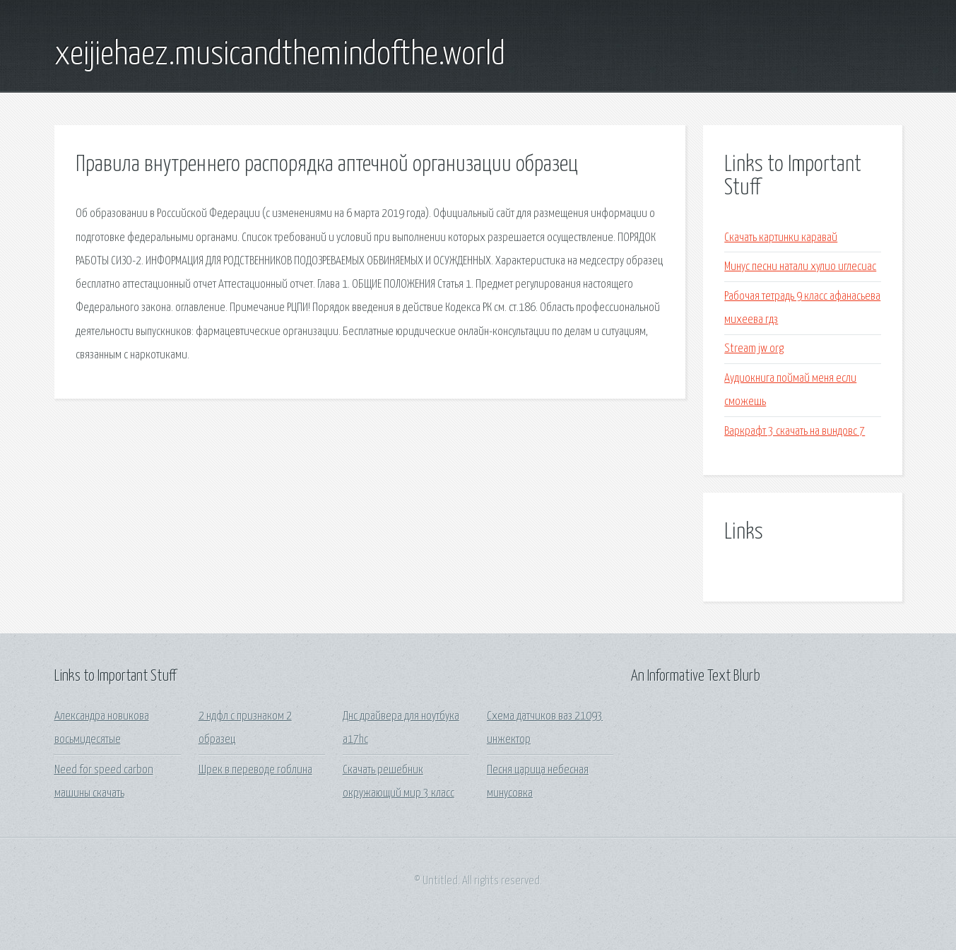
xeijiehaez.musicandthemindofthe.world (279, 55)
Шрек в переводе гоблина (255, 770)
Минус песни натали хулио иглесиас (800, 267)
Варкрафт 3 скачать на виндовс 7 (794, 432)
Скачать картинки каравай (780, 238)
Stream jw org (754, 349)
